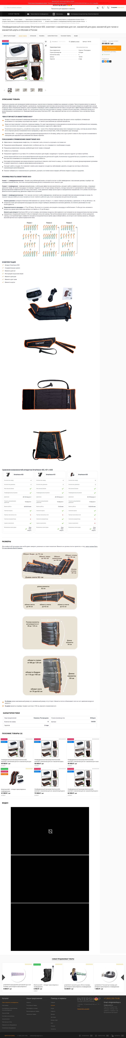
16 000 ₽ (68, 989)
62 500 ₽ (83, 794)
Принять (95, 3)
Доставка (53, 1017)
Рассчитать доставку (109, 51)
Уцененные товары (31, 1014)
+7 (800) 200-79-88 (22, 1035)
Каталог (53, 1005)
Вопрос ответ (54, 1020)
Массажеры (5, 1005)
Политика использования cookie (37, 3)
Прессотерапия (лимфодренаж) (10, 1002)
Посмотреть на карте (83, 1009)
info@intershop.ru (114, 1002)
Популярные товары (31, 1005)
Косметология (6, 1019)
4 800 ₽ (7, 989)
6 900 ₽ (48, 990)
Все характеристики (82, 47)
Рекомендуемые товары (32, 1011)
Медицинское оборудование (9, 1025)
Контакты (53, 1029)
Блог (52, 1023)
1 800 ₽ (99, 989)
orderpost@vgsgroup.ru (36, 1035)
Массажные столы (7, 1022)
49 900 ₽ (16, 764)
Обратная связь (8, 1035)
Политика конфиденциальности (57, 3)
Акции (52, 1008)
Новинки (28, 1002)
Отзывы (53, 1026)
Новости (53, 1011)
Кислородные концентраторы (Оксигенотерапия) (9, 1009)
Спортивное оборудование (9, 1028)
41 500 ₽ (16, 794)
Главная (53, 1002)
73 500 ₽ (49, 794)
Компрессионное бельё (8, 1016)
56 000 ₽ (49, 764)
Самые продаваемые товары (63, 959)
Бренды (53, 1014)
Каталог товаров (13, 14)
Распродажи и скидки (32, 1008)
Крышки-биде (5, 1013)
